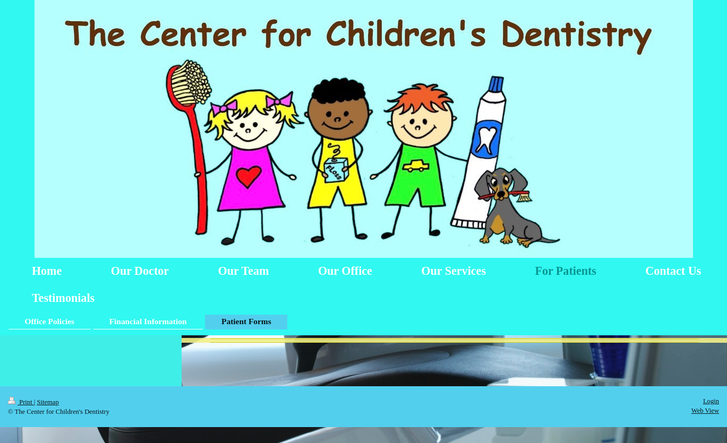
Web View (705, 410)
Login (711, 401)
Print (21, 402)
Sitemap (47, 402)
